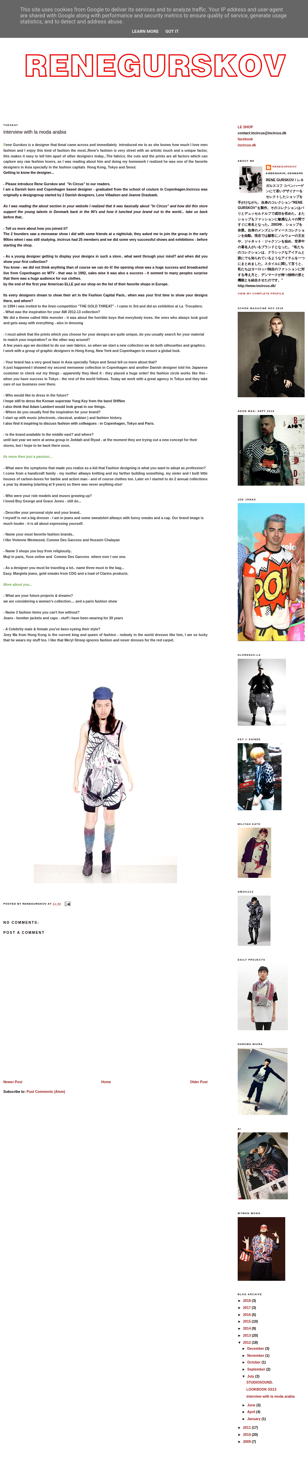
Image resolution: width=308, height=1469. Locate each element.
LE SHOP (245, 127)
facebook (245, 139)
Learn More (145, 31)
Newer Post (12, 1082)
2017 (247, 1308)
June (251, 1405)
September (256, 1369)
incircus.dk (247, 145)
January (254, 1419)
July (251, 1376)
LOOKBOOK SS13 (261, 1389)
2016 (247, 1315)
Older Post (199, 1082)
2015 (247, 1321)
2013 (247, 1335)
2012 (247, 1342)
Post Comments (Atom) (45, 1092)
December (256, 1348)
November (256, 1355)
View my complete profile (261, 293)
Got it (172, 31)
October (254, 1362)
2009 (247, 1442)
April (251, 1412)
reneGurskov (285, 166)
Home (106, 1082)
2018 (247, 1301)
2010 (247, 1435)
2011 (247, 1427)
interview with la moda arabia (34, 132)
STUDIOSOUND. (259, 1382)
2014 (247, 1328)
